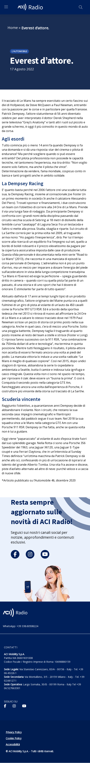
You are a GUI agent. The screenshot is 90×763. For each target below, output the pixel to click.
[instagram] (30, 554)
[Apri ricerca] (80, 7)
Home (13, 27)
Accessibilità (13, 744)
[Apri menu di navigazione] (6, 7)
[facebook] (15, 554)
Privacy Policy (14, 732)
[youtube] (45, 554)
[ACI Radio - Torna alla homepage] (30, 7)
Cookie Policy (13, 738)
